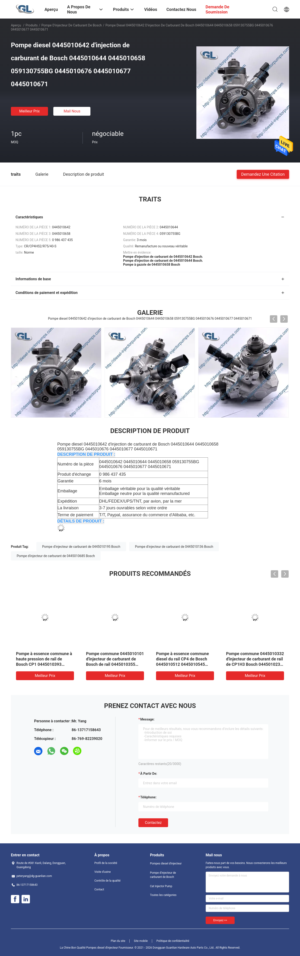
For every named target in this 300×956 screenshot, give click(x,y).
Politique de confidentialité (172, 941)
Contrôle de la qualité (107, 880)
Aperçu (16, 25)
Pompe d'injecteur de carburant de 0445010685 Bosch (56, 556)
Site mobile (141, 941)
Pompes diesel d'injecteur (166, 863)
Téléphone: (148, 797)
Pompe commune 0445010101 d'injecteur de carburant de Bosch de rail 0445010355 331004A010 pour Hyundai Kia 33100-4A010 (115, 664)
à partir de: (148, 773)
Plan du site (118, 941)
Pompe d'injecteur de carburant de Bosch (71, 25)
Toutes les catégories (163, 895)
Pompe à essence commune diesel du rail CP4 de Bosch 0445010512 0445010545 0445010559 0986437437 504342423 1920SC (182, 664)
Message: (147, 719)
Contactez (153, 822)
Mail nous (72, 111)
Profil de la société (105, 863)
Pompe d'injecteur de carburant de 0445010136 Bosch (174, 546)
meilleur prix (29, 111)
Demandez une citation (263, 174)
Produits (32, 25)
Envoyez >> (220, 920)
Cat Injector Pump (161, 886)
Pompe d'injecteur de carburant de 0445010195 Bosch (81, 546)
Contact (99, 889)
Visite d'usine (102, 871)
